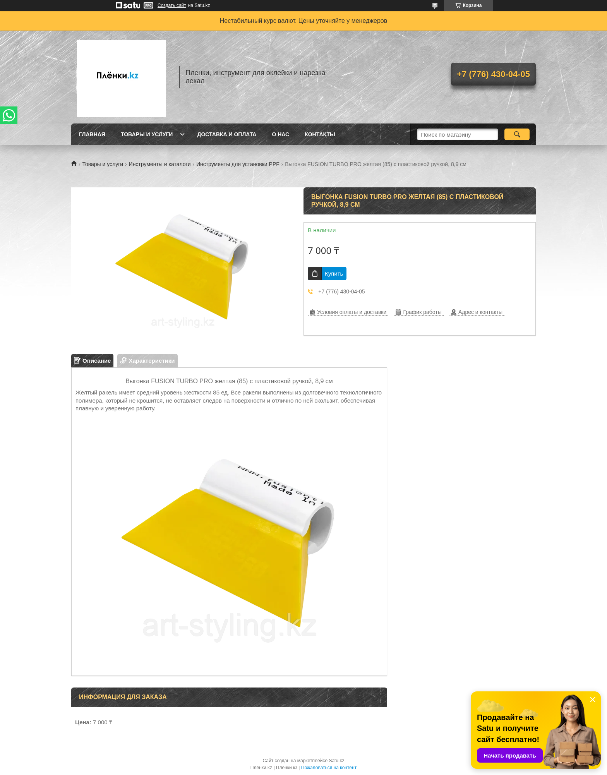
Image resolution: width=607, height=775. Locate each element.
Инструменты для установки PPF (237, 164)
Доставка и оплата (226, 134)
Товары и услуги (147, 134)
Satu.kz (336, 760)
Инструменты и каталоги (160, 164)
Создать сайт (172, 5)
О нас (280, 134)
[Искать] (517, 134)
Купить (334, 273)
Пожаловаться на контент (329, 767)
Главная (92, 134)
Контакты (320, 134)
